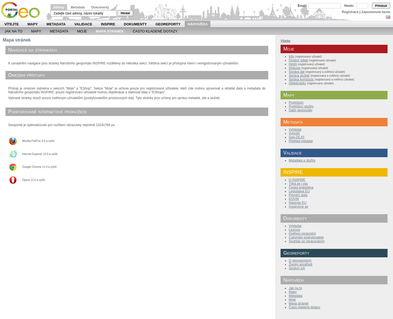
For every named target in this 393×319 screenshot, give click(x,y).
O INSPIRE (297, 180)
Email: (303, 6)
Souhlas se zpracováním (306, 241)
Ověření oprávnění (302, 233)
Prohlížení (296, 103)
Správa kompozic (301, 79)
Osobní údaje (298, 60)
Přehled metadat (301, 141)
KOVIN (294, 199)
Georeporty (168, 24)
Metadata (78, 7)
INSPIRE (108, 24)
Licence (294, 230)
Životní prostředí (300, 264)
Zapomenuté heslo (375, 12)
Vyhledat (295, 130)
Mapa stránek (299, 303)
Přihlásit (381, 5)
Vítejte (11, 24)
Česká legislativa (301, 187)
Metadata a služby (302, 160)
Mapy (33, 24)
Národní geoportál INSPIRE (22, 10)
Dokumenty (100, 7)
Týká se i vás (298, 184)
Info (291, 56)
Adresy (58, 7)
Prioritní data (298, 195)
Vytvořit (294, 133)
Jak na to (13, 31)
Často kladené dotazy (155, 31)
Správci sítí (297, 268)
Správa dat (297, 72)
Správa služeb (299, 75)
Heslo (293, 64)
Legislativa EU (299, 191)
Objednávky (297, 83)
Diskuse (294, 68)
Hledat (125, 13)
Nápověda (197, 24)
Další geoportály (300, 110)
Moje (82, 31)
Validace (83, 24)
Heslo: (349, 6)
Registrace (350, 12)
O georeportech (300, 261)
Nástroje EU (297, 203)
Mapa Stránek (110, 31)
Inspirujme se (298, 206)
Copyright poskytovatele (306, 237)
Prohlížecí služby (301, 106)
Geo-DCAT (297, 137)
